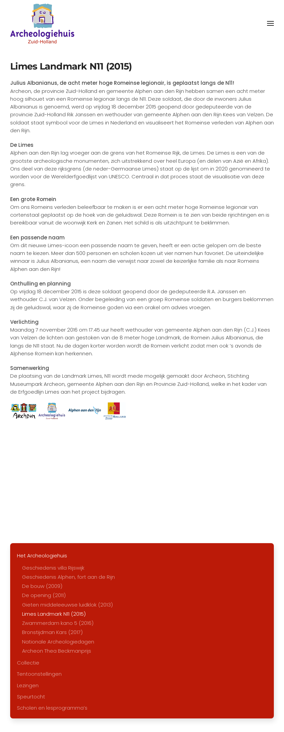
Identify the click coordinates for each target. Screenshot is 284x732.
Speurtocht (31, 696)
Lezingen (28, 685)
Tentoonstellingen (39, 673)
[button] (270, 23)
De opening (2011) (44, 595)
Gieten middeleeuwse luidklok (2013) (67, 604)
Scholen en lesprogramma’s (52, 707)
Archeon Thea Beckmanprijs (56, 650)
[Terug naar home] (42, 23)
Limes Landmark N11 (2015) (54, 613)
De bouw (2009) (42, 586)
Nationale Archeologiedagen (58, 641)
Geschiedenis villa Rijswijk (53, 567)
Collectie (28, 662)
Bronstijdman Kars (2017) (52, 632)
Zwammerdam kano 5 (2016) (58, 623)
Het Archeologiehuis (42, 555)
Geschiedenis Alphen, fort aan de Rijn (68, 576)
